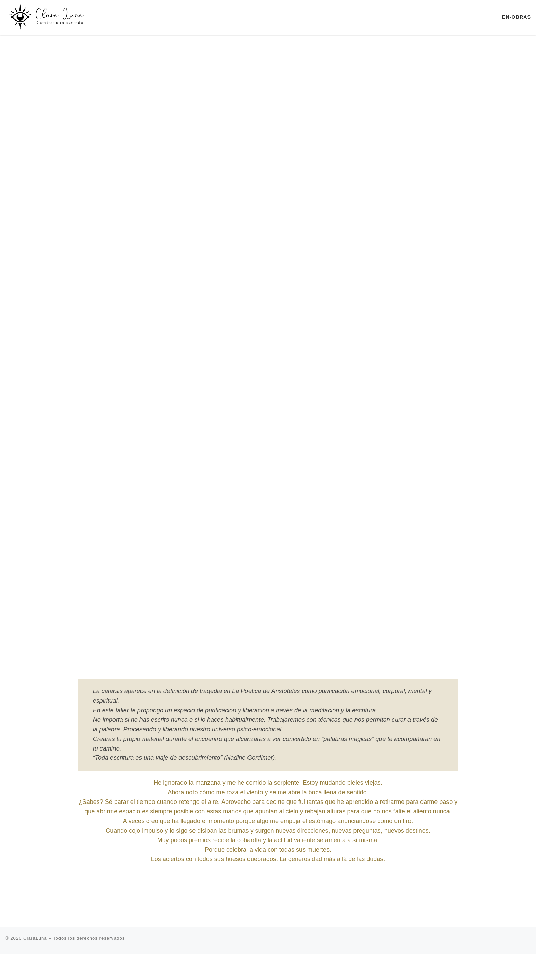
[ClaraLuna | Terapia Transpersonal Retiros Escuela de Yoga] (48, 16)
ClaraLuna (35, 938)
